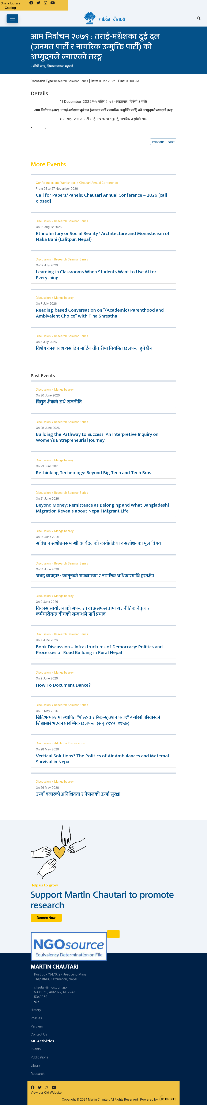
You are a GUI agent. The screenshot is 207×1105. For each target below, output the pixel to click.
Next (171, 142)
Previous (158, 142)
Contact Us (39, 1034)
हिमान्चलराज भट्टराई (60, 66)
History (36, 1010)
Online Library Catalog (10, 5)
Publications (39, 1057)
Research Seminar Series (71, 221)
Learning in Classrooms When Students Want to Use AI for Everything (96, 275)
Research (38, 1074)
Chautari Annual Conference (98, 182)
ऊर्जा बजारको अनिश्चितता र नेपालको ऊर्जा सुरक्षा (78, 794)
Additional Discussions (69, 743)
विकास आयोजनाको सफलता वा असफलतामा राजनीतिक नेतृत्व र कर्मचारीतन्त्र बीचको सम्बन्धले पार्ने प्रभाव (93, 611)
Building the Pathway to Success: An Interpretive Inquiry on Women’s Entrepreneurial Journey (97, 437)
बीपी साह (39, 66)
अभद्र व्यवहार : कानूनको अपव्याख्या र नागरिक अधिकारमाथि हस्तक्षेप (95, 576)
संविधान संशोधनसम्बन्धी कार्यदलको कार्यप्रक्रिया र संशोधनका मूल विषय (98, 543)
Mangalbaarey (64, 297)
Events (36, 1049)
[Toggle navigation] (12, 18)
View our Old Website (46, 1092)
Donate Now (46, 918)
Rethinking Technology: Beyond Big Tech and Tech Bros (93, 473)
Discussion (44, 221)
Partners (37, 1026)
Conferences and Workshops (56, 182)
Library (36, 1066)
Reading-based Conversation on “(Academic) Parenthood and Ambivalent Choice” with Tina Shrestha (100, 313)
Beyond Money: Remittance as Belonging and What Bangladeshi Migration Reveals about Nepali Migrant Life (102, 508)
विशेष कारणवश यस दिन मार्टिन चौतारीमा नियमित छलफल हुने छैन (94, 348)
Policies (36, 1018)
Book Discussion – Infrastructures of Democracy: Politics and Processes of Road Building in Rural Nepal (99, 650)
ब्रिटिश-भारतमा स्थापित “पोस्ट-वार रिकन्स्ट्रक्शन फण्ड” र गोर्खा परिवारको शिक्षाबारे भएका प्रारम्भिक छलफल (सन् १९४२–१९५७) (98, 720)
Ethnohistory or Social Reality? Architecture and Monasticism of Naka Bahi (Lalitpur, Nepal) (103, 236)
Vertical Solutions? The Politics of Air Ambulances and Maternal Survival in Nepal (102, 759)
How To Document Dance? (63, 685)
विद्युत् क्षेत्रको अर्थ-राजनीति (59, 402)
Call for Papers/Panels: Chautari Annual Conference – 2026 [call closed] (101, 198)
